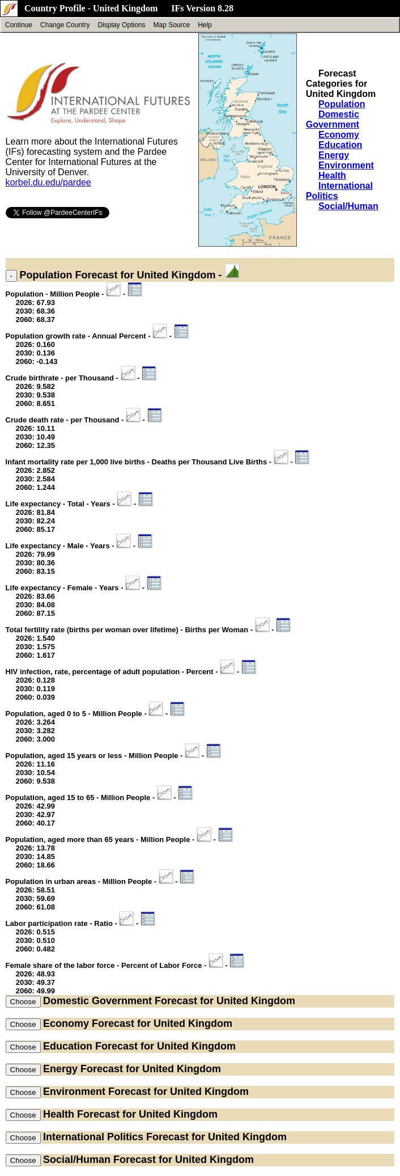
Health (332, 175)
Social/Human (348, 206)
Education (340, 145)
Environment (346, 165)
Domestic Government (332, 119)
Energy (333, 155)
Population (341, 104)
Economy (338, 134)
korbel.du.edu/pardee (48, 182)
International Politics (93, 1137)
